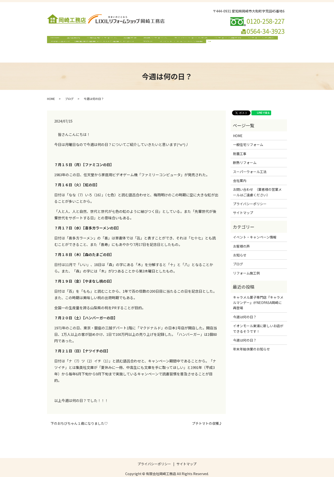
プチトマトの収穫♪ (207, 414)
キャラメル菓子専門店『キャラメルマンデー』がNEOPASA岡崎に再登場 (258, 293)
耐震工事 (125, 39)
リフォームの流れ (251, 39)
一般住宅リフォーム (99, 39)
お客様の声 (241, 236)
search (208, 47)
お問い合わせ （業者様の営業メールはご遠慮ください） (92, 47)
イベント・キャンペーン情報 (178, 47)
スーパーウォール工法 (183, 39)
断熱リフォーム (149, 39)
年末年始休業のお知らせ (251, 339)
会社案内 (71, 39)
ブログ (146, 47)
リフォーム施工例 (219, 39)
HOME (54, 39)
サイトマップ (243, 203)
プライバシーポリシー (250, 194)
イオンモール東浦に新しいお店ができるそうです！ (258, 319)
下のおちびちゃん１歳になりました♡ (79, 414)
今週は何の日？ (244, 307)
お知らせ (239, 246)
